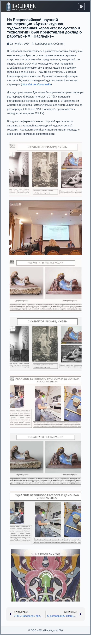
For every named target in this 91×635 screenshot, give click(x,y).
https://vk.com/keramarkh (36, 84)
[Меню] (81, 6)
